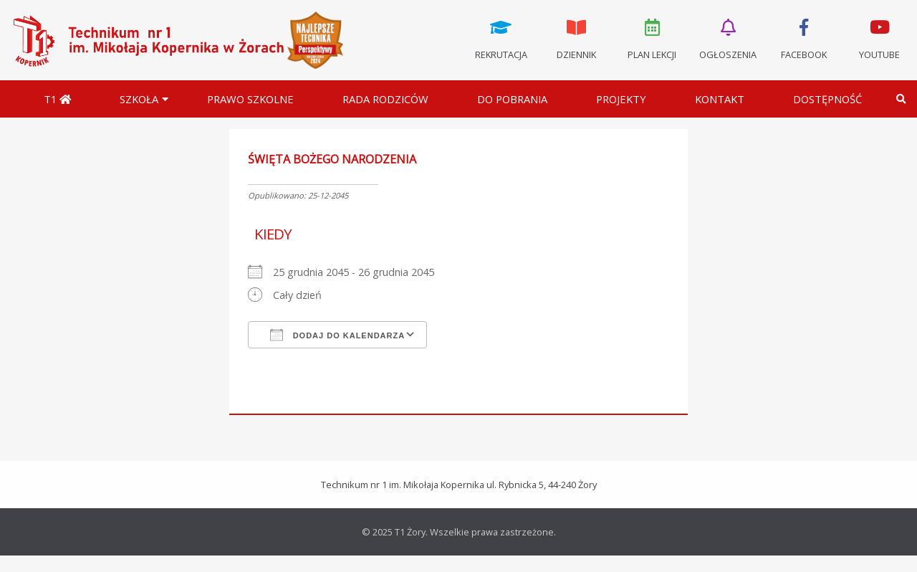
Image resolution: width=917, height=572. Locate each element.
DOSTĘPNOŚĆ (827, 99)
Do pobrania (512, 99)
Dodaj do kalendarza (337, 334)
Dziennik (576, 38)
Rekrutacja (501, 38)
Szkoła (139, 99)
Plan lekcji (652, 38)
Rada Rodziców (385, 99)
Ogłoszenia (728, 38)
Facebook (804, 38)
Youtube (879, 38)
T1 (57, 99)
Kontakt (719, 99)
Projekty (621, 99)
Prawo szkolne (250, 99)
